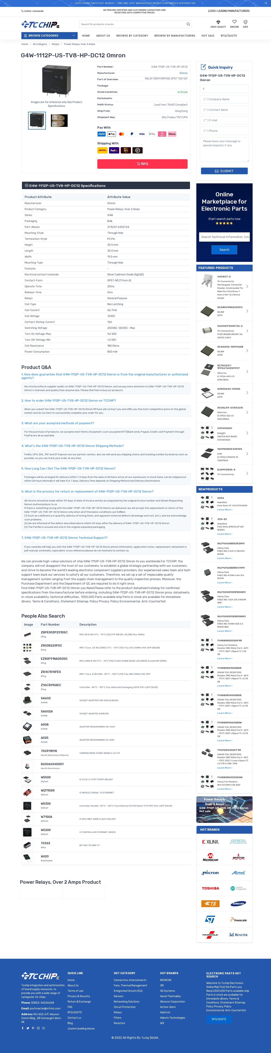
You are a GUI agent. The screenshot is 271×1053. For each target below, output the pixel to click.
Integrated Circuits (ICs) (128, 990)
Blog (70, 1023)
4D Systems (167, 990)
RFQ (142, 164)
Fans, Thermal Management (130, 985)
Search (224, 249)
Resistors (119, 1023)
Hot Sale (208, 35)
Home (86, 35)
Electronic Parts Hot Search (223, 975)
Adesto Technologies (172, 1017)
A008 (45, 724)
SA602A (47, 711)
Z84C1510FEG (51, 672)
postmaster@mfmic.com (45, 1008)
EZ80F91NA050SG (54, 658)
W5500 (46, 777)
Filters (117, 1017)
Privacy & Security (79, 996)
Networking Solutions (126, 1001)
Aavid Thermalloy (170, 996)
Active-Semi (168, 1007)
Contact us (74, 1017)
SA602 (46, 698)
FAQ (70, 1007)
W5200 (46, 830)
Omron (184, 73)
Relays (55, 44)
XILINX (154, 1037)
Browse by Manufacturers (174, 35)
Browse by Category (132, 35)
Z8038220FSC (51, 645)
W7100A (46, 817)
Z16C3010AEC (51, 685)
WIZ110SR (48, 790)
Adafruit (165, 1012)
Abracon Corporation (172, 1001)
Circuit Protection (125, 1007)
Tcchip (145, 1037)
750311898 (49, 751)
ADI (162, 1023)
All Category (40, 44)
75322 (45, 843)
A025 (44, 738)
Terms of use (75, 990)
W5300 (46, 803)
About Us (103, 35)
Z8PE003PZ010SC (54, 632)
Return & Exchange (79, 1001)
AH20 (45, 856)
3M (162, 985)
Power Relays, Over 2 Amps (79, 44)
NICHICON (165, 980)
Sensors (119, 996)
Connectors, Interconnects (130, 980)
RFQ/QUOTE (229, 35)
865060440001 (52, 764)
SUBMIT (224, 171)
